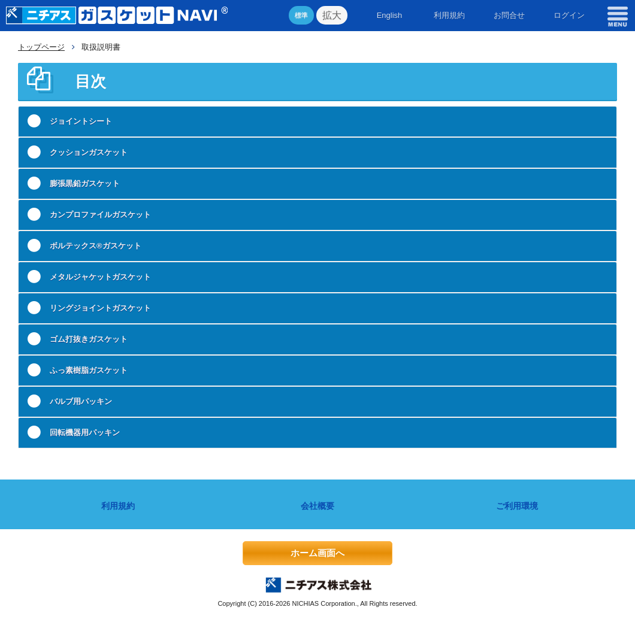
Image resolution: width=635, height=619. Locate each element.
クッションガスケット (89, 152)
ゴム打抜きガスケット (89, 339)
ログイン (569, 15)
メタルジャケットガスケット (100, 276)
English (390, 15)
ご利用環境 (517, 506)
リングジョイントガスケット (100, 308)
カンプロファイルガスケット (100, 214)
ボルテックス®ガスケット (95, 245)
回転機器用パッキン (85, 432)
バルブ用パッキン (81, 401)
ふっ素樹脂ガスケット (89, 370)
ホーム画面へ (317, 553)
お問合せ (509, 15)
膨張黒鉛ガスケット (85, 183)
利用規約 (449, 15)
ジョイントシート (81, 121)
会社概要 (317, 506)
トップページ (41, 47)
